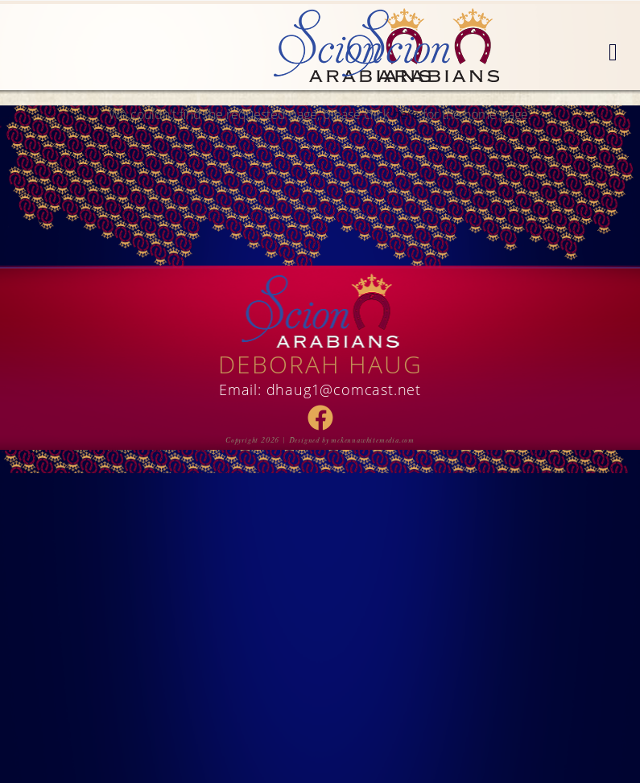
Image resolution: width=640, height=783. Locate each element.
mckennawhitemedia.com (373, 440)
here (406, 114)
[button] (613, 53)
